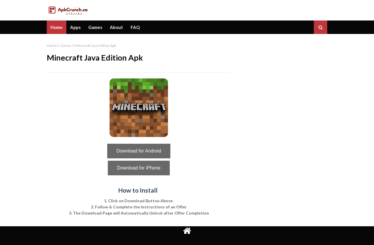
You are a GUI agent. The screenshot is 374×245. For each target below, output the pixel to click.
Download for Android (139, 150)
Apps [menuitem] (75, 27)
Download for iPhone (139, 167)
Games (66, 45)
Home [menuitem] (57, 27)
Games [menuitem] (95, 27)
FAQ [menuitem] (135, 27)
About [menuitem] (116, 27)
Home (52, 45)
